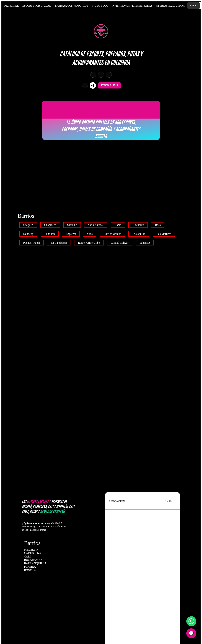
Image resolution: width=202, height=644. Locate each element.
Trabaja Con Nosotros (71, 5)
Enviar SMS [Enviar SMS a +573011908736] (109, 85)
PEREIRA (30, 566)
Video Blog (100, 5)
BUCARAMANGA (35, 559)
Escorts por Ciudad (36, 5)
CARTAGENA (32, 553)
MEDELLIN (31, 549)
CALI (27, 556)
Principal (11, 5)
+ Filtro (193, 5)
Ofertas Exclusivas (170, 5)
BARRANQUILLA (35, 563)
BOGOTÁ (30, 570)
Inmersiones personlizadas (132, 5)
